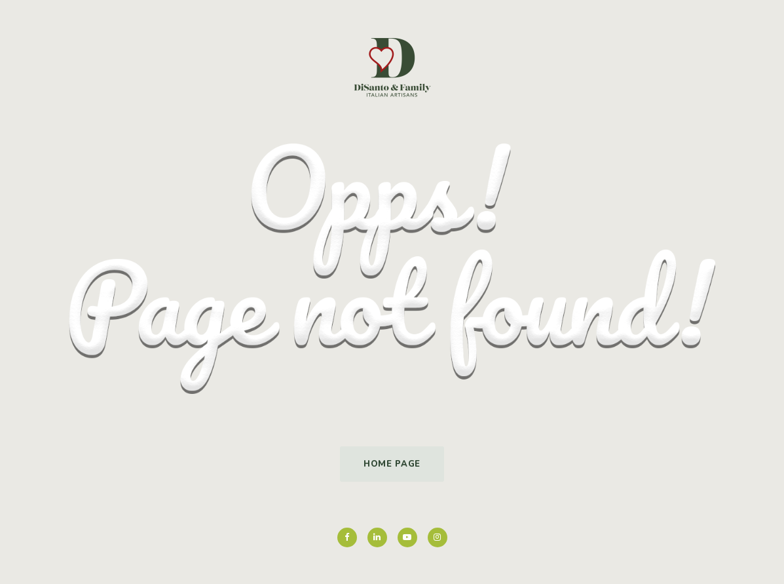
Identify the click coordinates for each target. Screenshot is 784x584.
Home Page (392, 464)
